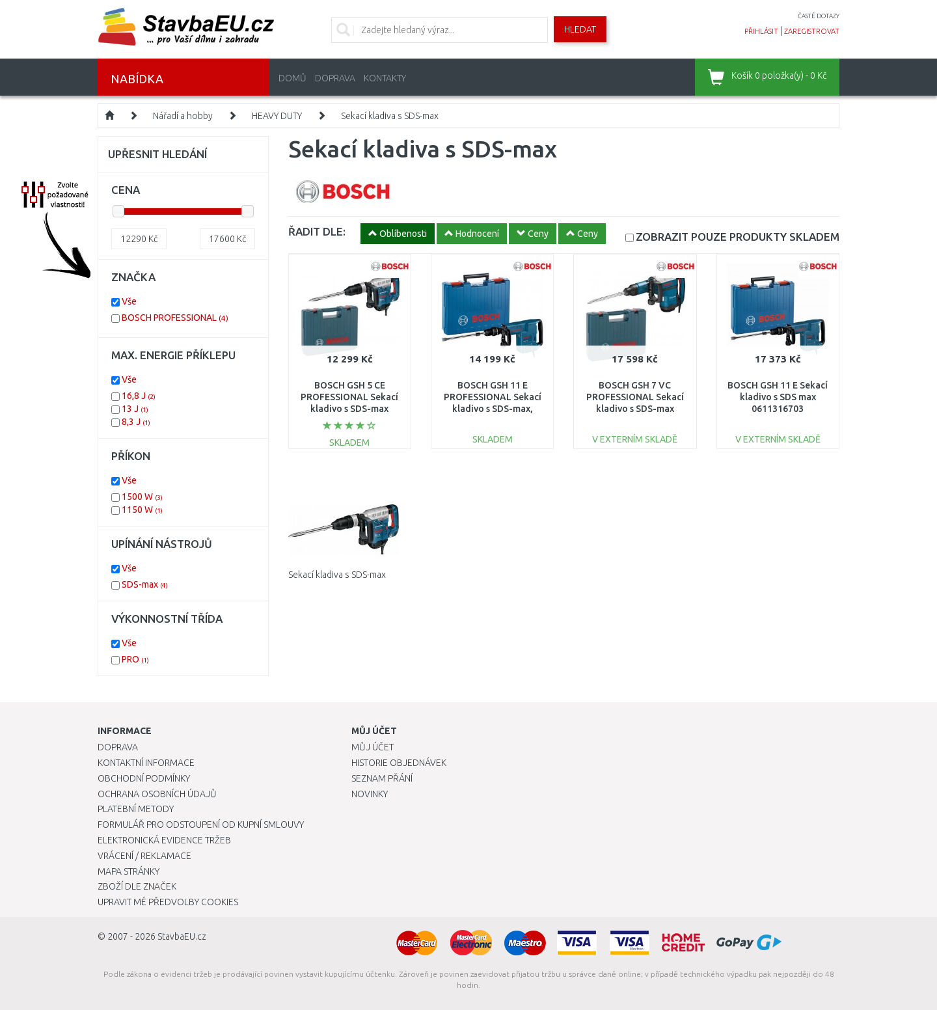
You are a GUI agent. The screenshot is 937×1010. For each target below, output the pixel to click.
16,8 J (139, 395)
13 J (135, 408)
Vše (129, 301)
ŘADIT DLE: (317, 231)
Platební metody (136, 809)
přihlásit (761, 31)
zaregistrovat (811, 31)
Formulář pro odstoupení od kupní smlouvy (201, 824)
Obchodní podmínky (144, 778)
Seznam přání (382, 778)
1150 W (142, 509)
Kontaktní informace (146, 763)
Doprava (335, 78)
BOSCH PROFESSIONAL (175, 317)
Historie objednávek (398, 763)
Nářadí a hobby (183, 116)
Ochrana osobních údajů (157, 794)
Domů (292, 78)
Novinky (369, 794)
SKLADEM (737, 236)
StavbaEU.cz (181, 936)
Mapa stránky (128, 871)
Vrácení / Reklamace (144, 856)
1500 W (142, 496)
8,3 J (136, 421)
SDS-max (145, 584)
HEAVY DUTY (277, 116)
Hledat (580, 29)
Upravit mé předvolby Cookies (168, 902)
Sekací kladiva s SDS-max (390, 116)
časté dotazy (818, 16)
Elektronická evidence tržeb (164, 840)
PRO (135, 659)
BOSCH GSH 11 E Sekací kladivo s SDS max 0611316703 (777, 397)
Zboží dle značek (137, 886)
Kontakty (385, 78)
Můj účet (372, 747)
